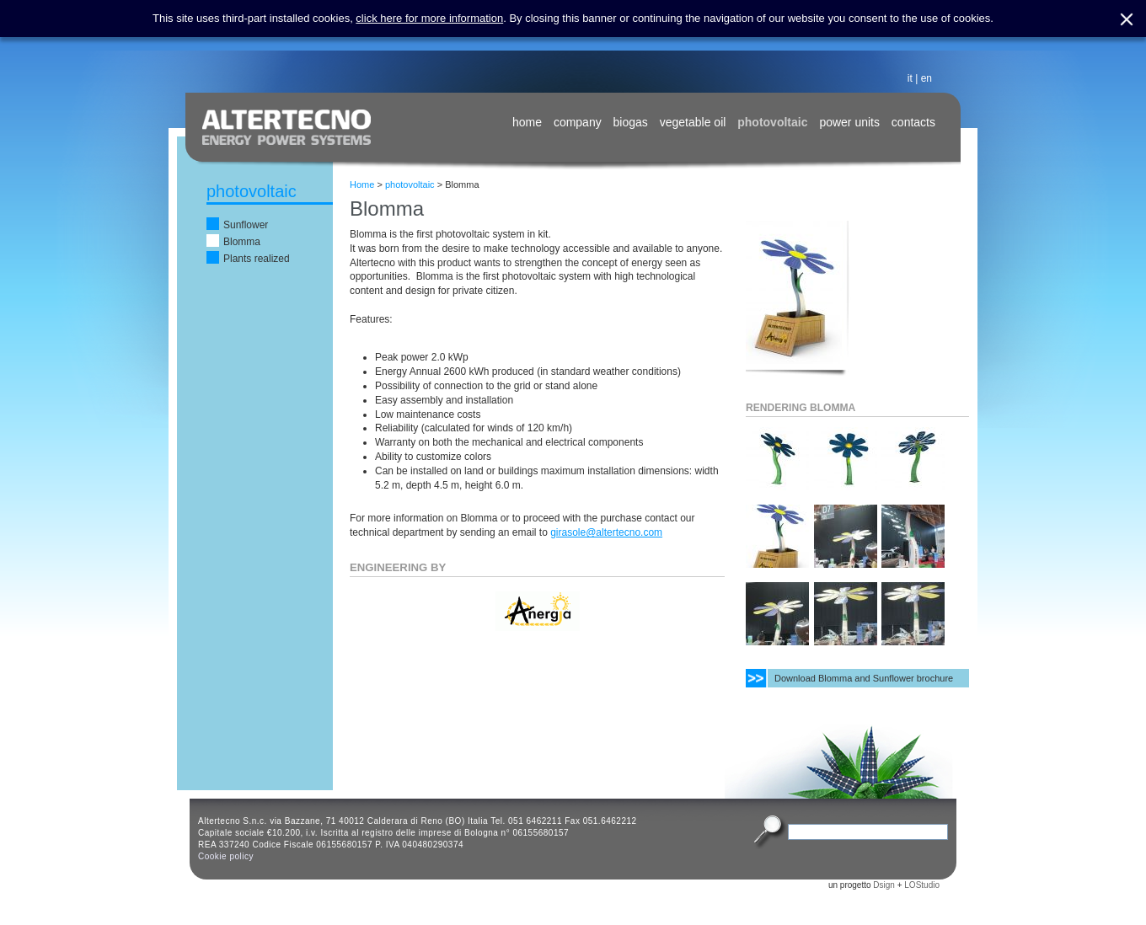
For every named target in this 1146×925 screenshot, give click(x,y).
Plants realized (256, 259)
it (910, 78)
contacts (913, 122)
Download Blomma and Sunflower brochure (863, 678)
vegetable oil (693, 122)
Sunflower (245, 225)
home (527, 122)
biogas (630, 122)
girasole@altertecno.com (606, 532)
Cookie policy (226, 856)
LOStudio (922, 885)
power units (849, 122)
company (578, 122)
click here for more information (429, 18)
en (926, 78)
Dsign (884, 885)
